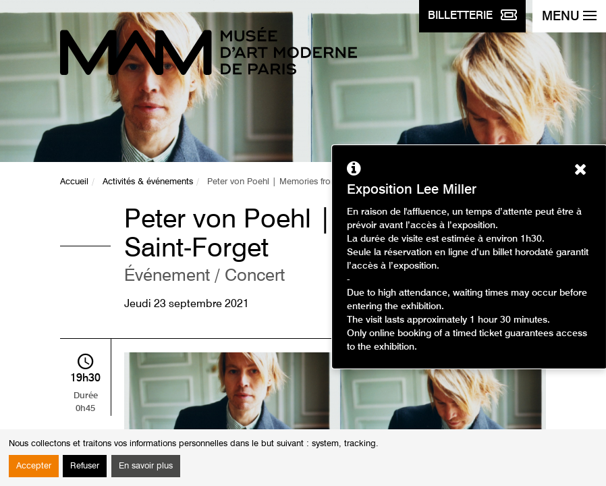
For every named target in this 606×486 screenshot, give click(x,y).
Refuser (84, 466)
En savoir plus (146, 466)
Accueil (74, 182)
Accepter (33, 466)
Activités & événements (148, 182)
